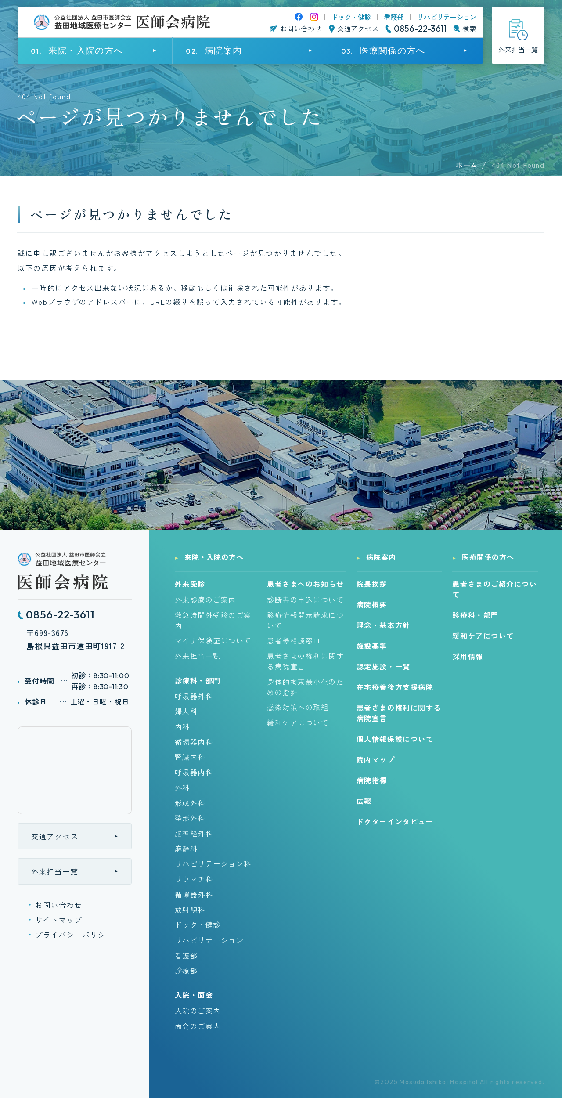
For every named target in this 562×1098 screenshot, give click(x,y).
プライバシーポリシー (74, 934)
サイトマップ (59, 919)
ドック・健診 (351, 17)
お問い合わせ (59, 904)
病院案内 (381, 557)
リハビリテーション (446, 17)
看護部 (394, 17)
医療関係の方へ (488, 557)
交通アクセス (55, 836)
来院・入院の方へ (214, 557)
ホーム (466, 164)
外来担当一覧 (55, 871)
